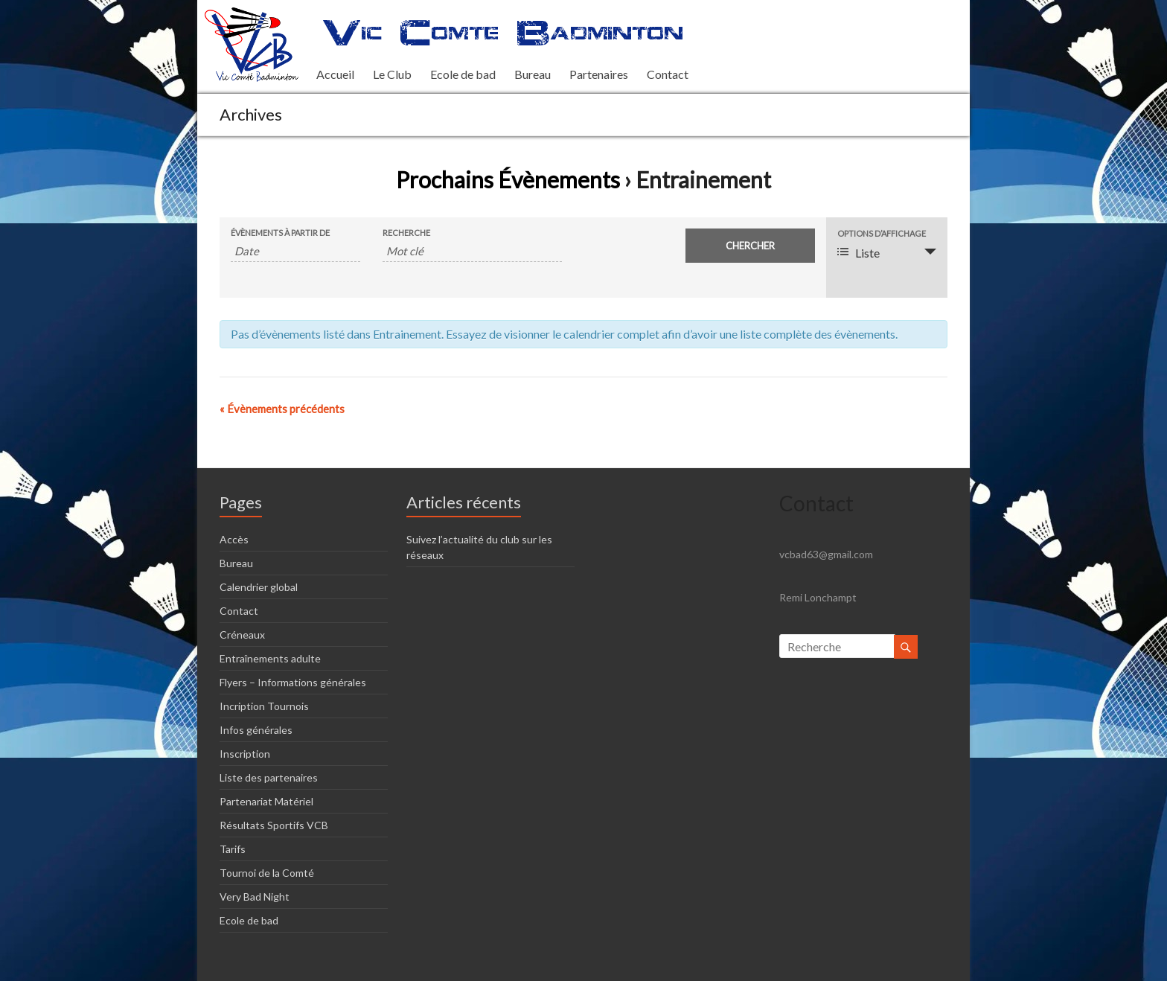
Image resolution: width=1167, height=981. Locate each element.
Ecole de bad (463, 74)
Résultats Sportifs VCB (274, 825)
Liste (858, 253)
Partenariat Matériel (266, 801)
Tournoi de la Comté (267, 872)
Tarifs (233, 849)
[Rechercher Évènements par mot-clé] (473, 251)
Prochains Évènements (508, 179)
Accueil (335, 74)
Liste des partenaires (269, 777)
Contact (667, 74)
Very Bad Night (255, 896)
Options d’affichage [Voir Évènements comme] (881, 233)
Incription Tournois (264, 706)
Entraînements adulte (270, 658)
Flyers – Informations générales (293, 682)
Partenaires (598, 74)
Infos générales (256, 729)
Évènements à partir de (280, 233)
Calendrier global (259, 587)
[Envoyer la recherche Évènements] (750, 246)
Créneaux (242, 634)
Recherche (406, 233)
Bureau (532, 74)
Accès (234, 539)
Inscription (245, 753)
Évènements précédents (282, 408)
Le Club (392, 74)
